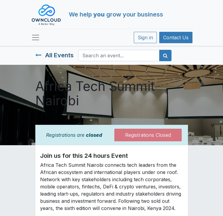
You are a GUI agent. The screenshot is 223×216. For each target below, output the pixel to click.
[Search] (165, 55)
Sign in (145, 37)
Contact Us (176, 37)
